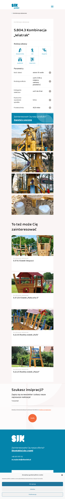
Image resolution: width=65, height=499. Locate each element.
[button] (62, 475)
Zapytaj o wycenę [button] (23, 120)
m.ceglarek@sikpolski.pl (21, 460)
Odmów (32, 489)
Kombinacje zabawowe (19, 13)
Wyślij (32, 418)
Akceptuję (32, 484)
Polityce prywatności (45, 410)
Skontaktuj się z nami (22, 450)
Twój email (15, 401)
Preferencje (32, 494)
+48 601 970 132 (17, 457)
